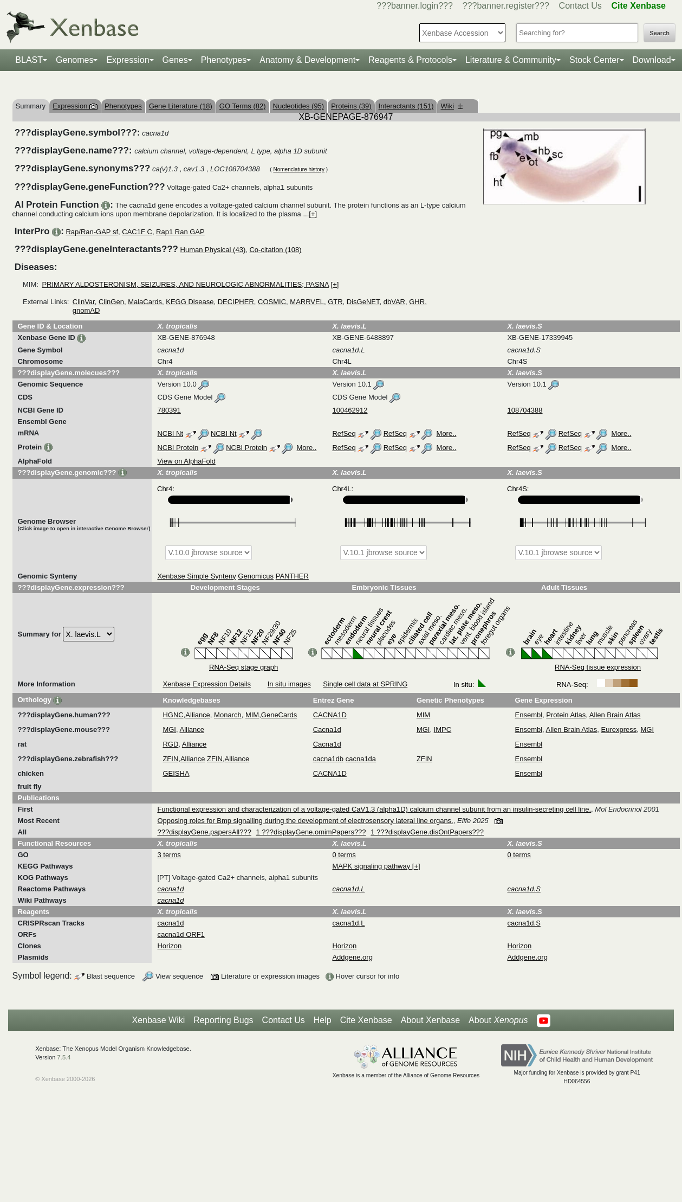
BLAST (29, 60)
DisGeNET (363, 302)
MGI (169, 729)
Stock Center (594, 60)
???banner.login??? (414, 5)
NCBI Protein (177, 447)
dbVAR (394, 302)
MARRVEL (307, 302)
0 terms (343, 855)
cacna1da (361, 759)
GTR (335, 302)
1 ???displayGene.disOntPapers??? (427, 832)
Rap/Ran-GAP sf (92, 232)
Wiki (451, 106)
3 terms (168, 855)
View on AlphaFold (186, 461)
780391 (168, 410)
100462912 (349, 410)
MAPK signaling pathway (372, 866)
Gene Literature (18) (180, 106)
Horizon (169, 946)
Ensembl (529, 715)
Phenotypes (224, 60)
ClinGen (111, 302)
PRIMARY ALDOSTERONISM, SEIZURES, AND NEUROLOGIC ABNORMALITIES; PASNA (185, 284)
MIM (252, 715)
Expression (127, 60)
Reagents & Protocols (410, 60)
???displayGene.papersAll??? (204, 832)
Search (659, 33)
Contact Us (580, 5)
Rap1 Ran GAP (180, 232)
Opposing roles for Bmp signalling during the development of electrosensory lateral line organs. (305, 821)
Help (323, 1020)
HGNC (173, 715)
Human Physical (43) (213, 250)
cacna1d (170, 923)
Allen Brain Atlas (615, 715)
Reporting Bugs (223, 1020)
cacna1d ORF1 (180, 934)
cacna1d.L (348, 923)
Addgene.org (352, 957)
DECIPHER (236, 302)
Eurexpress (619, 729)
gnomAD (86, 310)
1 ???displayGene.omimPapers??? (311, 832)
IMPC (443, 729)
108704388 (524, 410)
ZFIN (170, 759)
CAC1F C (137, 232)
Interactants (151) (406, 106)
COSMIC (272, 302)
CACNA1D (330, 715)
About (498, 1020)
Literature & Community (510, 60)
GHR (417, 302)
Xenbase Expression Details (207, 684)
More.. (447, 433)
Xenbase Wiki (158, 1020)
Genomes (74, 60)
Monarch (228, 715)
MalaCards (145, 302)
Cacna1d (327, 729)
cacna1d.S (523, 923)
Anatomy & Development (307, 60)
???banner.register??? (506, 5)
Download (652, 60)
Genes (175, 60)
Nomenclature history (298, 169)
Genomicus (256, 576)
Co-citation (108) (275, 250)
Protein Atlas (566, 715)
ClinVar (84, 302)
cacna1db (328, 759)
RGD (170, 744)
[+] (313, 214)
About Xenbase (430, 1020)
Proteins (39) (351, 106)
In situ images (289, 684)
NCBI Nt (170, 433)
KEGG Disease (189, 302)
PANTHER (292, 576)
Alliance (197, 715)
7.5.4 (64, 1057)
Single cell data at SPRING (365, 684)
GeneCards (279, 715)
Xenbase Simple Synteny (196, 576)
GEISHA (176, 773)
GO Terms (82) (242, 106)
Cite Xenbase (366, 1020)
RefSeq (343, 433)
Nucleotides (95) (298, 106)
